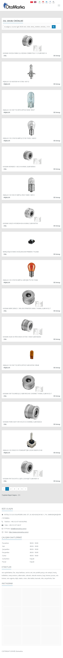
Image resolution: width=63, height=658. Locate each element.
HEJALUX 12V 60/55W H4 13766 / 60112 (16, 81)
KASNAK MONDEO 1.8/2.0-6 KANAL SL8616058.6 (19, 167)
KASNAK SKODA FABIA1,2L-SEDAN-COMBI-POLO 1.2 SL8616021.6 (25, 53)
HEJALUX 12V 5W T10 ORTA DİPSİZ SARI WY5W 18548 (21, 365)
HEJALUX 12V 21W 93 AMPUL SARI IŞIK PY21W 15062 (20, 280)
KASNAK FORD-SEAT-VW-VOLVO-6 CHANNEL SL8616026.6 (22, 422)
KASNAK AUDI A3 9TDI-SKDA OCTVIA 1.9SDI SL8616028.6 (22, 337)
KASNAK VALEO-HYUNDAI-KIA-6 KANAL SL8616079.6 (20, 223)
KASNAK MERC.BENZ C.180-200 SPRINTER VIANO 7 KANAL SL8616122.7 (27, 308)
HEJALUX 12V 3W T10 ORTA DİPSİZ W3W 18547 (19, 110)
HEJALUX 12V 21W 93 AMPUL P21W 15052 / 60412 (19, 138)
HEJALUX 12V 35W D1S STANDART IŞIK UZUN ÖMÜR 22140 (22, 450)
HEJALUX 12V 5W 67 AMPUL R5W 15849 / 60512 (19, 195)
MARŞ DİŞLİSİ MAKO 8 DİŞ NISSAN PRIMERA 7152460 (21, 252)
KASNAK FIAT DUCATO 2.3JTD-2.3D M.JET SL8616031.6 (21, 479)
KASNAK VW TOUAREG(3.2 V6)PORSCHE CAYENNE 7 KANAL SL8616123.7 (27, 393)
